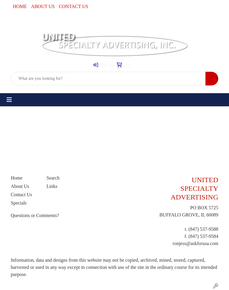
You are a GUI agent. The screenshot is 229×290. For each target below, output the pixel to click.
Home (16, 177)
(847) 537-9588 (203, 229)
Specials (19, 202)
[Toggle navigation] (9, 100)
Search (53, 177)
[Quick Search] (108, 78)
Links (52, 186)
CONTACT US (73, 6)
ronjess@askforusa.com (195, 243)
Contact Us (21, 194)
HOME (20, 6)
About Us (20, 186)
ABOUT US (43, 6)
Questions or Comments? (35, 215)
